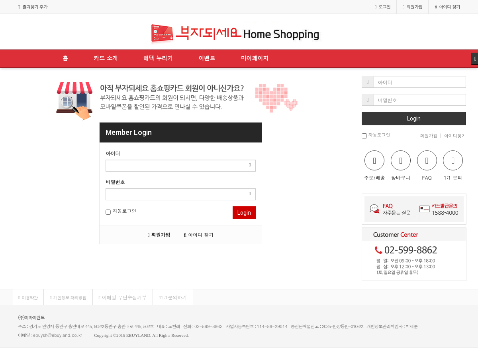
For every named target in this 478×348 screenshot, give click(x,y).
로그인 (382, 7)
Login (244, 213)
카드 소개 (106, 58)
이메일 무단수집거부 (123, 297)
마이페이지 (254, 58)
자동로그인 (121, 211)
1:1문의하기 (173, 297)
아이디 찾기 (447, 7)
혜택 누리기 (158, 58)
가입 (412, 7)
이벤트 (206, 58)
